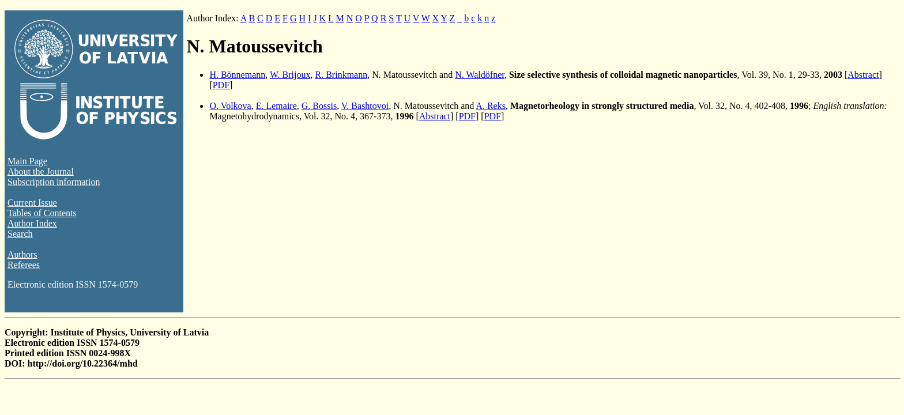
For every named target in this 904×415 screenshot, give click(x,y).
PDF (221, 85)
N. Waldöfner (479, 75)
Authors (22, 254)
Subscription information (53, 182)
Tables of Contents (42, 213)
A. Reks (491, 106)
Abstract (863, 75)
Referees (23, 265)
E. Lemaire (276, 106)
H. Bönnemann (237, 75)
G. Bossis (319, 106)
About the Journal (40, 171)
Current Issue (32, 202)
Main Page (27, 161)
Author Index (32, 223)
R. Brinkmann (341, 75)
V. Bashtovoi (365, 106)
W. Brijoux (290, 75)
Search (20, 234)
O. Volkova (230, 106)
